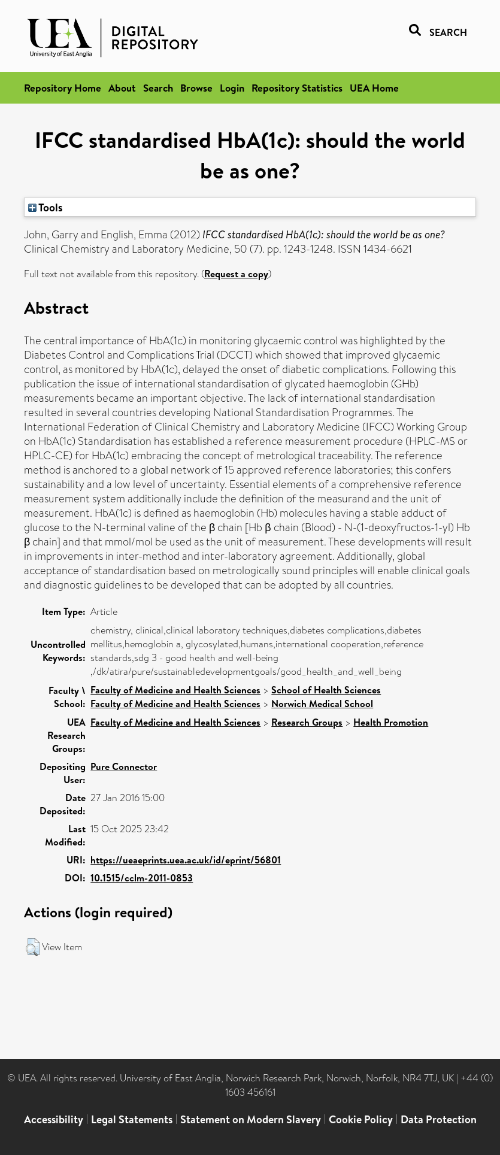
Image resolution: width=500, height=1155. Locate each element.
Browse (196, 88)
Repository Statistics (297, 88)
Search (158, 88)
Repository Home (62, 88)
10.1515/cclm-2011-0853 (141, 877)
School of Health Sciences (326, 689)
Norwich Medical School (322, 703)
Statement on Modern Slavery (250, 1119)
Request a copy (236, 273)
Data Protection (439, 1119)
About (122, 88)
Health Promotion (390, 722)
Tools (45, 207)
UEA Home (374, 88)
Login (232, 88)
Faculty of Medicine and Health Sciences (175, 689)
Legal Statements (131, 1119)
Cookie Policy (361, 1119)
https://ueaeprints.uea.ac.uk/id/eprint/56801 (185, 859)
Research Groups (307, 722)
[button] (33, 947)
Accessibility (53, 1119)
